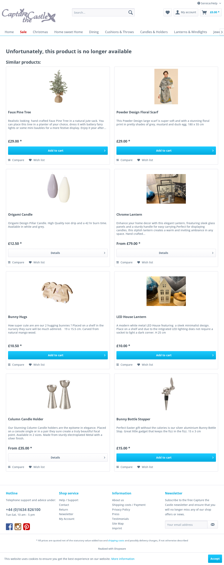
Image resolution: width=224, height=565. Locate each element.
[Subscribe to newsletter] (212, 525)
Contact (64, 505)
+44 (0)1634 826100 (23, 509)
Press (115, 514)
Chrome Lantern (129, 215)
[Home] (9, 32)
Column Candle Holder (25, 419)
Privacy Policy (121, 509)
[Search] (130, 12)
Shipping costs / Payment (129, 505)
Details (78, 252)
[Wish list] (167, 12)
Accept (215, 558)
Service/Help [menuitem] (207, 3)
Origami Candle (20, 215)
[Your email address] (186, 525)
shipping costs (116, 540)
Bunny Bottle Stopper (133, 419)
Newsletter (66, 514)
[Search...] (103, 12)
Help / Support (68, 500)
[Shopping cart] (211, 12)
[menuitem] (103, 12)
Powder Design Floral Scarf (137, 112)
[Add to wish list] (37, 160)
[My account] (186, 12)
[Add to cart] (58, 150)
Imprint (117, 528)
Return (63, 509)
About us (118, 500)
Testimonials (120, 519)
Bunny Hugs (17, 317)
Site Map (118, 523)
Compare (16, 160)
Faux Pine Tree (19, 112)
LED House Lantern (131, 317)
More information (123, 559)
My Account (66, 519)
